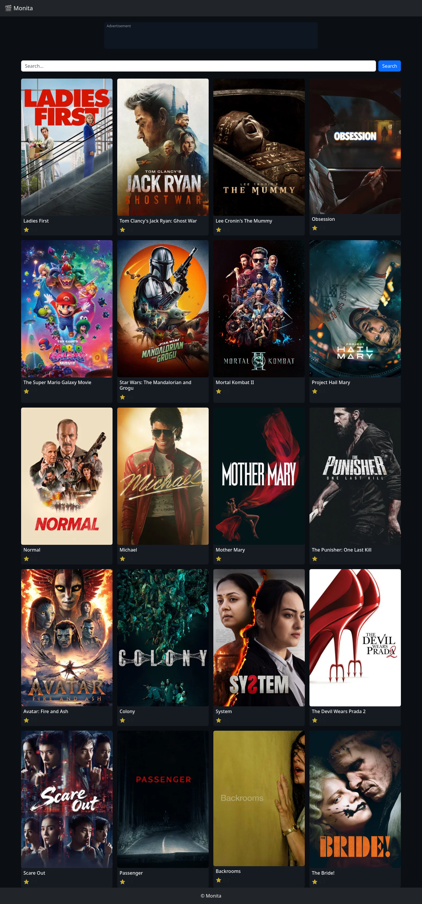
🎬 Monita (19, 8)
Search (389, 66)
